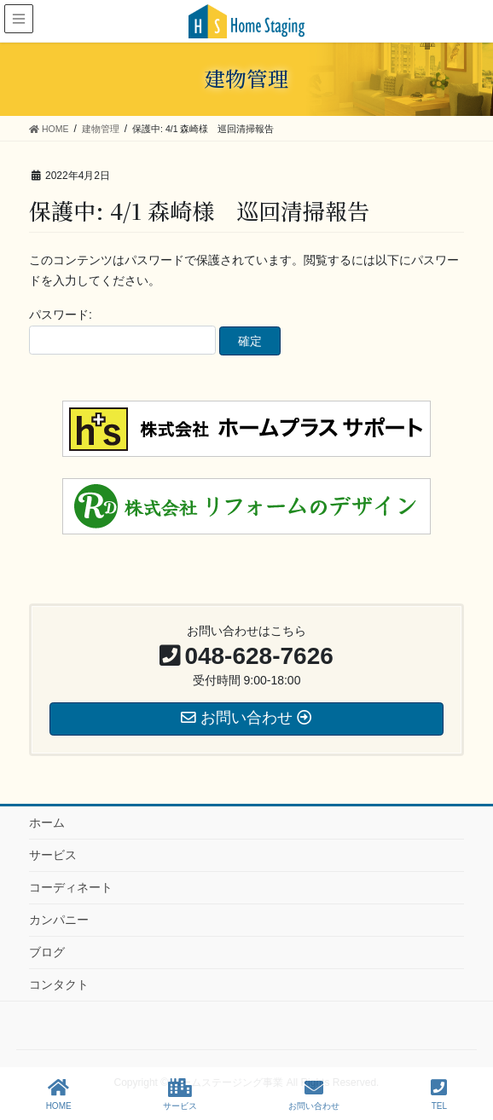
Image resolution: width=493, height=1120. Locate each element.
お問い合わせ (313, 1094)
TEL (439, 1094)
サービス (53, 855)
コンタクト (59, 984)
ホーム (47, 822)
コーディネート (71, 887)
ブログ (47, 952)
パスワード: (122, 331)
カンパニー (59, 920)
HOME (59, 1094)
